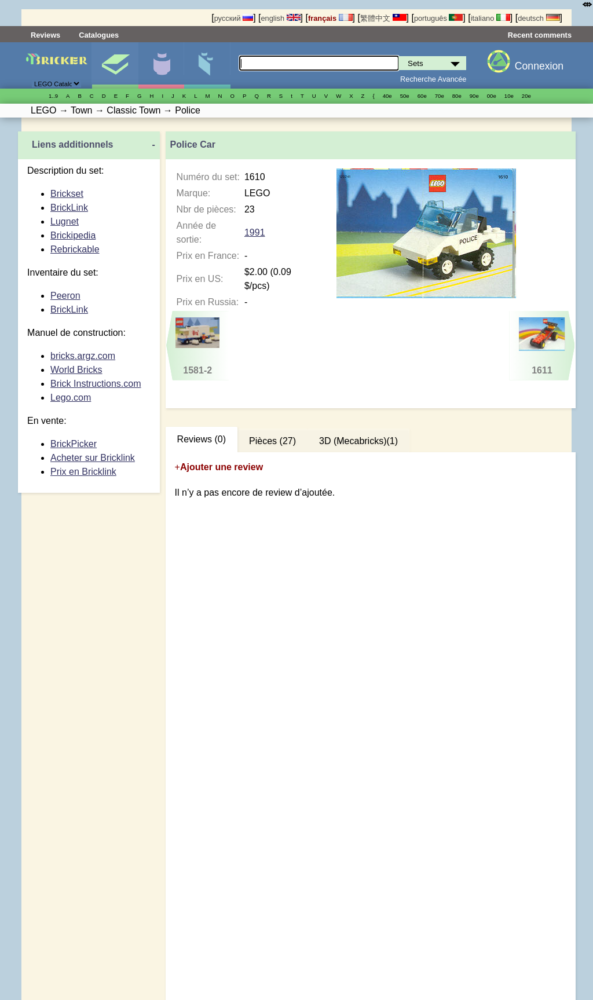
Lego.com (70, 397)
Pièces (207, 65)
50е (404, 96)
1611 (541, 346)
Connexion (539, 66)
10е (509, 96)
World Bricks (76, 370)
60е (422, 96)
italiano (490, 18)
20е (526, 96)
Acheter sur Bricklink (92, 458)
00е (491, 96)
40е (387, 96)
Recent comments (540, 35)
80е (457, 96)
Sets (115, 65)
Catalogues (99, 35)
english (280, 18)
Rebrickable (74, 249)
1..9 (53, 96)
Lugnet (64, 221)
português (438, 18)
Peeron (65, 296)
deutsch (538, 18)
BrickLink (69, 208)
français (330, 18)
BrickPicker (73, 444)
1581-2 (197, 346)
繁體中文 (383, 18)
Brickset (66, 194)
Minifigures (161, 65)
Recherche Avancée (433, 79)
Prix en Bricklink (83, 472)
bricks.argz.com (82, 356)
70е (439, 96)
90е (474, 96)
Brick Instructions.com (95, 384)
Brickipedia (73, 235)
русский (233, 18)
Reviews (45, 35)
